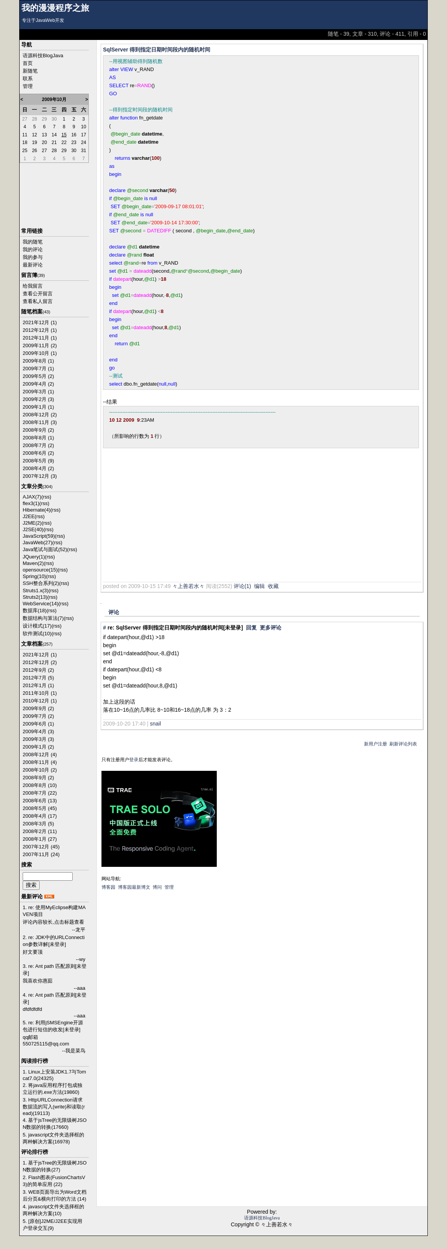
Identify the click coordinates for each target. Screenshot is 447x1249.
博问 (157, 887)
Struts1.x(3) (35, 590)
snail (155, 724)
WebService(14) (40, 603)
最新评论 (33, 265)
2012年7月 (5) (38, 678)
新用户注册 (375, 744)
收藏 (273, 586)
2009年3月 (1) (38, 391)
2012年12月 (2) (40, 662)
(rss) (46, 497)
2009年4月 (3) (38, 731)
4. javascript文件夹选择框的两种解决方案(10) (53, 1210)
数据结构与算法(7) (43, 618)
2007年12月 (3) (40, 476)
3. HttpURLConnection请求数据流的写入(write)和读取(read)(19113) (54, 1106)
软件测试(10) (37, 633)
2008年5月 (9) (38, 461)
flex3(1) (31, 503)
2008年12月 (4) (40, 754)
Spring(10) (34, 576)
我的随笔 (33, 242)
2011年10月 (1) (40, 693)
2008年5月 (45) (40, 808)
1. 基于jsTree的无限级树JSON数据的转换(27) (54, 1166)
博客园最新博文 (134, 887)
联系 (28, 78)
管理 (28, 86)
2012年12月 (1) (40, 330)
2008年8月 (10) (40, 785)
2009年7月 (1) (38, 368)
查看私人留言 (38, 301)
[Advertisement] (195, 520)
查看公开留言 (38, 294)
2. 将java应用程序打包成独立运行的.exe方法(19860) (52, 1088)
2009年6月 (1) (38, 724)
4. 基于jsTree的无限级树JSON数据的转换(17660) (54, 1123)
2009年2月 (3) (38, 399)
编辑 (259, 586)
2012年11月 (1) (40, 338)
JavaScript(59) (39, 536)
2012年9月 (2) (38, 670)
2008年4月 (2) (38, 468)
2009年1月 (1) (38, 407)
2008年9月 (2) (38, 430)
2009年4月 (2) (38, 384)
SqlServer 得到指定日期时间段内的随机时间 (156, 49)
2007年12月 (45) (41, 847)
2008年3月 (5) (38, 824)
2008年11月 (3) (40, 422)
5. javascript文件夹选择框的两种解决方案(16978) (53, 1138)
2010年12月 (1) (40, 701)
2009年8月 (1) (38, 361)
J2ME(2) (32, 523)
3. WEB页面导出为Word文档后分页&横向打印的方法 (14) (54, 1195)
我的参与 (33, 257)
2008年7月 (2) (38, 445)
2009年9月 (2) (38, 708)
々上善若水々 (188, 586)
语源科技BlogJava (43, 55)
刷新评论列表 (403, 744)
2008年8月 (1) (38, 438)
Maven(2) (33, 563)
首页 (28, 63)
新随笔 (30, 71)
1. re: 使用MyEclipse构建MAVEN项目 (54, 910)
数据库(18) (35, 610)
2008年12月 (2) (40, 414)
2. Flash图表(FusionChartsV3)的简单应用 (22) (54, 1180)
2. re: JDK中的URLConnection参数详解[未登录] (54, 940)
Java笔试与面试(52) (45, 549)
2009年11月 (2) (40, 345)
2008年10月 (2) (40, 770)
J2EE (29, 516)
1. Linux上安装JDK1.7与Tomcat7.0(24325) (54, 1075)
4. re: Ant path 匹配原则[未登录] (54, 998)
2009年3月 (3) (38, 739)
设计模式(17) (37, 626)
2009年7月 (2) (38, 716)
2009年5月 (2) (38, 376)
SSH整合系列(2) (41, 583)
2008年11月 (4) (40, 762)
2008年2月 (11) (40, 831)
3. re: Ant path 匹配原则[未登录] (54, 969)
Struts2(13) (35, 597)
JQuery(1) (34, 557)
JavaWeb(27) (37, 542)
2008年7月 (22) (40, 793)
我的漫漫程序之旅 (55, 8)
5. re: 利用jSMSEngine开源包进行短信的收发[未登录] (53, 1026)
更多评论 (270, 627)
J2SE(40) (33, 529)
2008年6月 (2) (38, 453)
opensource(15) (40, 570)
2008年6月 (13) (40, 800)
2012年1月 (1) (38, 685)
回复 (251, 627)
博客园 (108, 887)
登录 (133, 759)
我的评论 (33, 249)
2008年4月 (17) (40, 816)
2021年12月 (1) (40, 322)
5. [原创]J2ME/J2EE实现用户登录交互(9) (52, 1224)
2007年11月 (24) (41, 854)
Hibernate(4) (36, 510)
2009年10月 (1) (40, 353)
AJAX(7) (32, 497)
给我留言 (33, 286)
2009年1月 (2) (38, 747)
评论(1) (242, 586)
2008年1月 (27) (40, 839)
